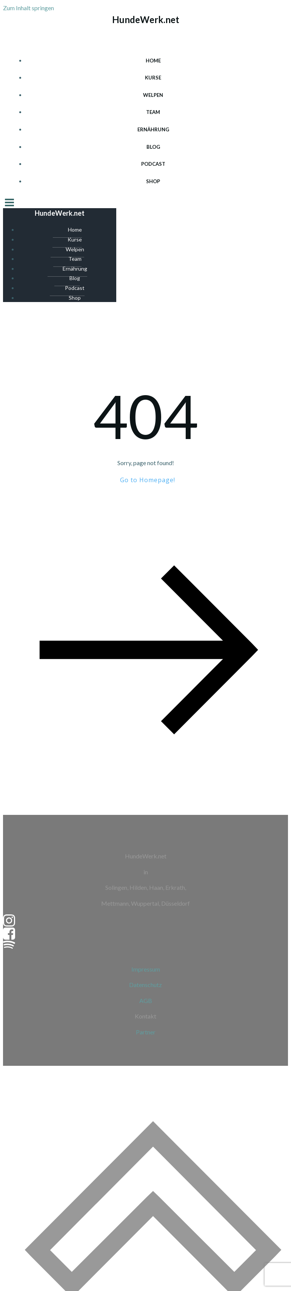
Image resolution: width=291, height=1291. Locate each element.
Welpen (153, 95)
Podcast (153, 164)
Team (153, 112)
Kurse (153, 78)
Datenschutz (145, 983)
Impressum (145, 968)
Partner (146, 1031)
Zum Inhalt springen (28, 7)
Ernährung (153, 129)
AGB (145, 999)
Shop (153, 181)
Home (153, 61)
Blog (153, 147)
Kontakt (145, 1015)
